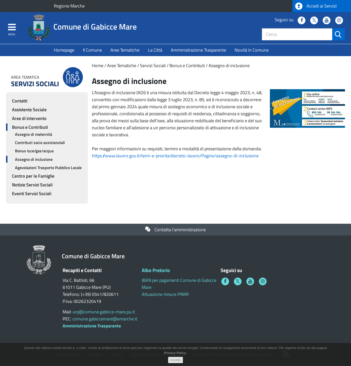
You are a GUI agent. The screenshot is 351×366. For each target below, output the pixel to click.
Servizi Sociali (153, 65)
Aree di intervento (29, 118)
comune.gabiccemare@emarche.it (104, 318)
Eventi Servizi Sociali (31, 193)
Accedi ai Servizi (316, 6)
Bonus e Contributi (187, 65)
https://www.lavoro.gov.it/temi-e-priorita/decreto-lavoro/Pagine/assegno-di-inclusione (175, 155)
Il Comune (92, 50)
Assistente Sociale (29, 109)
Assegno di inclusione (229, 65)
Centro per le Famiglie (33, 176)
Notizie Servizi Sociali (32, 184)
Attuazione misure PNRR (165, 294)
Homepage (64, 50)
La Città (155, 50)
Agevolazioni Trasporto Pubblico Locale (48, 168)
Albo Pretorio (156, 270)
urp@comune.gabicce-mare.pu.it (104, 311)
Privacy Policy (175, 355)
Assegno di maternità (33, 134)
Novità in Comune (252, 50)
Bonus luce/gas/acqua (34, 151)
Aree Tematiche (124, 50)
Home (97, 65)
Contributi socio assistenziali (40, 143)
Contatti (19, 100)
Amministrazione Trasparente (198, 50)
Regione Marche (69, 6)
